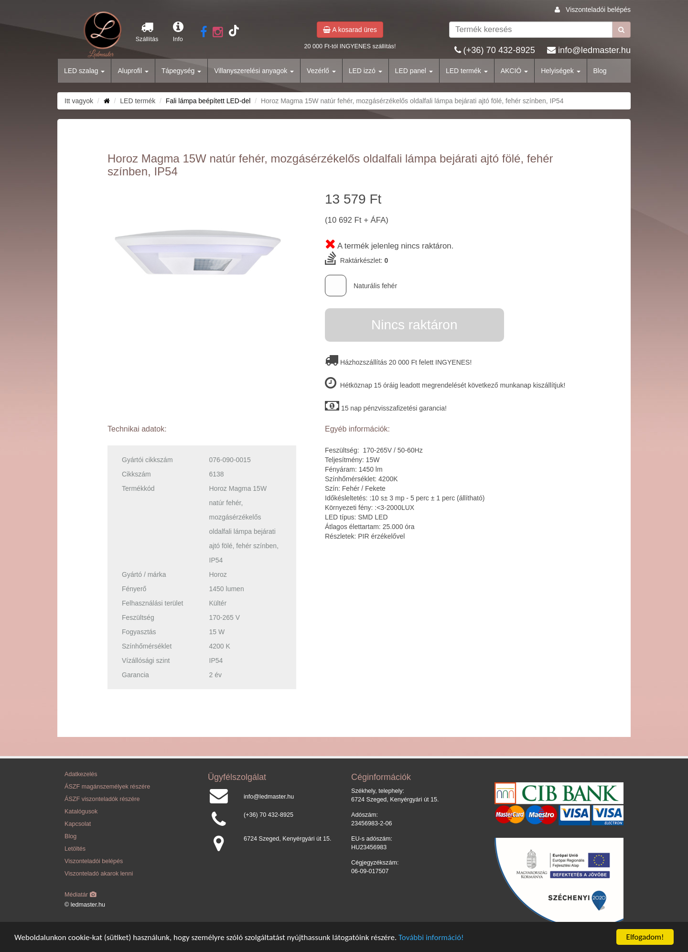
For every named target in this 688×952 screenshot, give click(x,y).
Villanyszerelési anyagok (254, 71)
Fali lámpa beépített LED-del (208, 101)
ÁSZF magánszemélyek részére (107, 786)
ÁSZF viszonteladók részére (102, 799)
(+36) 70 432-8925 (499, 50)
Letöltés (75, 848)
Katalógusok (80, 811)
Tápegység (181, 71)
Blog (600, 71)
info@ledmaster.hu (594, 50)
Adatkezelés (80, 774)
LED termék (467, 71)
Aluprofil (133, 71)
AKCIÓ (514, 71)
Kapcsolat (77, 824)
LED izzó (365, 71)
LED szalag (84, 71)
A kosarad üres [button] (350, 29)
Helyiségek (560, 71)
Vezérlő (321, 71)
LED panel (414, 71)
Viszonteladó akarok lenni (98, 873)
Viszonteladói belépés (598, 9)
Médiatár (80, 894)
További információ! (431, 937)
